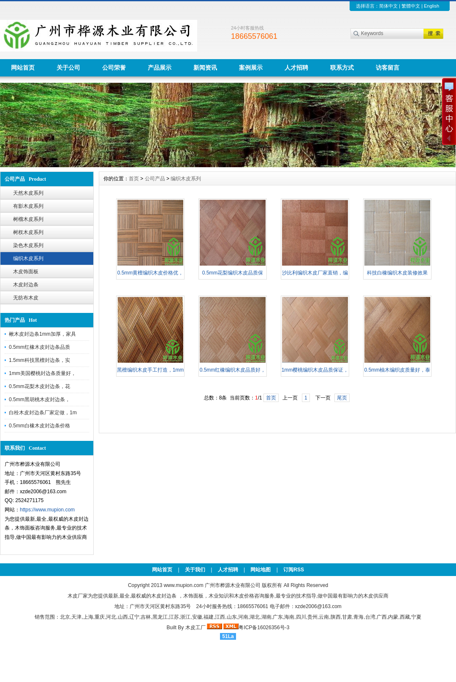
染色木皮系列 (28, 245)
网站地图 (260, 570)
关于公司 (68, 67)
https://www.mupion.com (47, 510)
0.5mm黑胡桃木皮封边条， (39, 399)
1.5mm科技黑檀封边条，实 (39, 360)
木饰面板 (193, 596)
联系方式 (342, 67)
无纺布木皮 (25, 298)
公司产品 (155, 179)
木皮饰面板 (25, 271)
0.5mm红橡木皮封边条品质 (39, 347)
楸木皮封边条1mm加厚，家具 (42, 334)
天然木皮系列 (28, 193)
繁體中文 (411, 5)
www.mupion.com (184, 585)
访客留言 (387, 67)
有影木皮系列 (28, 206)
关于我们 (195, 570)
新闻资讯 (205, 67)
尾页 (342, 398)
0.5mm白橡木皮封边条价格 (39, 426)
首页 (134, 179)
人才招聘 (296, 67)
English (431, 5)
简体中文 (388, 5)
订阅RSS (293, 570)
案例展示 (251, 67)
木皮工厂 (195, 627)
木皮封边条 (25, 285)
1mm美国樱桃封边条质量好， (42, 373)
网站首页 (23, 67)
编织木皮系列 (28, 258)
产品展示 (159, 67)
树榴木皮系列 (28, 219)
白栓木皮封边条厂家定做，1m (43, 413)
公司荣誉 (114, 67)
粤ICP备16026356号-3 (264, 627)
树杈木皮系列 (28, 232)
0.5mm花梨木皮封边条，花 (39, 386)
